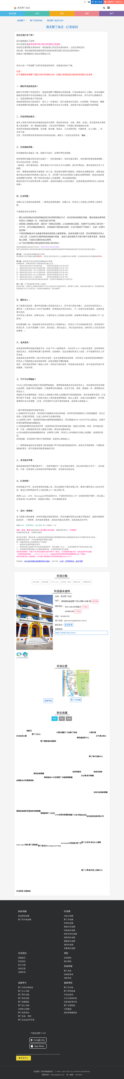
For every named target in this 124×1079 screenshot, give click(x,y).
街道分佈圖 (68, 916)
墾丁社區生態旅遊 (25, 987)
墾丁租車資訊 (23, 1013)
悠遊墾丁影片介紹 (89, 2)
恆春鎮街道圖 (69, 930)
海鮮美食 (67, 978)
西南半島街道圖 (70, 934)
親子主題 (22, 965)
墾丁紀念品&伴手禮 (26, 1020)
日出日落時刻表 (70, 998)
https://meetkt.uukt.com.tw (66, 633)
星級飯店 (22, 958)
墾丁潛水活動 (23, 995)
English (54, 582)
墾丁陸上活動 (23, 1005)
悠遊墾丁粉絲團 (85, 2)
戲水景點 (67, 961)
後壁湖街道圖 (69, 938)
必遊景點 (67, 958)
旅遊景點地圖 (23, 916)
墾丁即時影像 (69, 991)
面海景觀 (45, 582)
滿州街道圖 (68, 945)
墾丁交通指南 (69, 1005)
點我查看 (68, 625)
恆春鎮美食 (68, 974)
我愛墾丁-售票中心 (113, 2)
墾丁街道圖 (68, 920)
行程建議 (67, 1009)
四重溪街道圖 (69, 948)
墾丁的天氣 (68, 987)
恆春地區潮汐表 (70, 1002)
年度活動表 (68, 995)
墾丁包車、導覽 (24, 1016)
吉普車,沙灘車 (24, 1009)
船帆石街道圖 (69, 927)
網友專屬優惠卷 (70, 1013)
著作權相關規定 (47, 1071)
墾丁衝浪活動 (23, 998)
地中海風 (36, 582)
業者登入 (23, 1058)
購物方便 (77, 582)
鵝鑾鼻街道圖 (69, 941)
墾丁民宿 (96, 2)
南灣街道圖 (68, 923)
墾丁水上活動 (23, 991)
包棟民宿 (22, 972)
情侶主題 (22, 969)
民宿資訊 (22, 961)
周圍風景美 (87, 582)
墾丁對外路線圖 (24, 920)
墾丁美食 (67, 971)
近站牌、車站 (66, 582)
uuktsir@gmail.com (57, 1075)
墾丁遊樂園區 (23, 1002)
